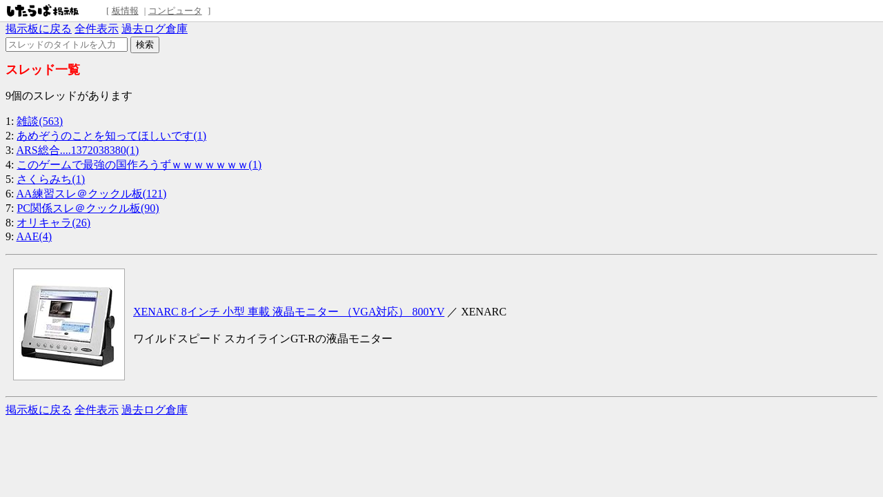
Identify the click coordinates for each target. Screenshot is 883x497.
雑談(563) (40, 121)
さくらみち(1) (51, 179)
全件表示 (97, 29)
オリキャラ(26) (53, 222)
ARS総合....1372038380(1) (78, 150)
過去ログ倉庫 (154, 29)
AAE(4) (34, 236)
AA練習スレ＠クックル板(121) (92, 193)
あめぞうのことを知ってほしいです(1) (111, 136)
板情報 (125, 11)
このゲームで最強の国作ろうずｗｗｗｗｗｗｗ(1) (139, 164)
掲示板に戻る (39, 29)
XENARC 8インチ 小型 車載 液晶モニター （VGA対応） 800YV (288, 312)
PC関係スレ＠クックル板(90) (88, 208)
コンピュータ (175, 11)
